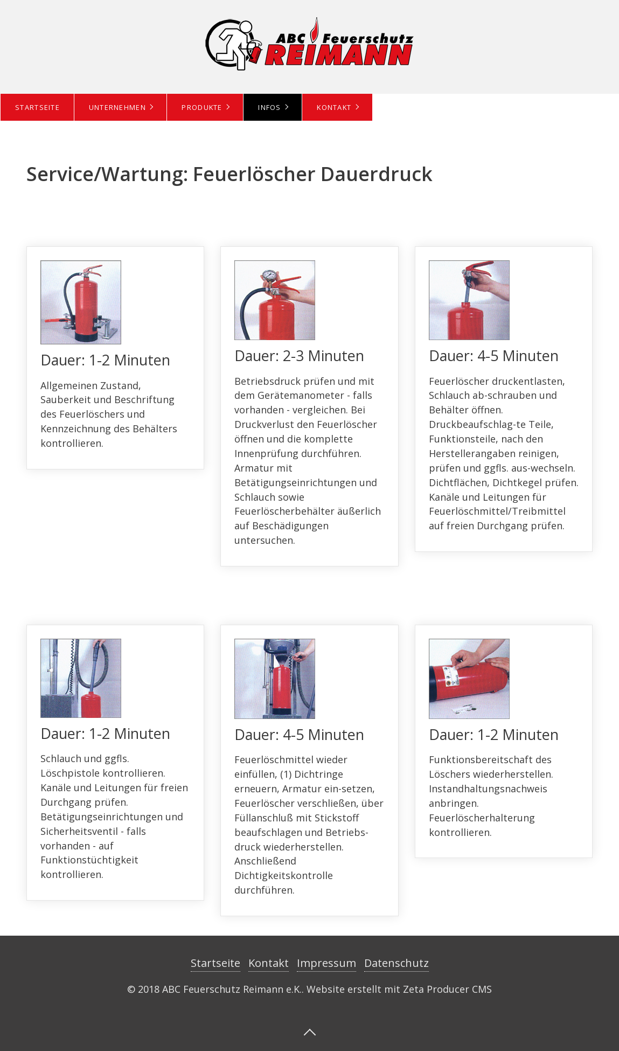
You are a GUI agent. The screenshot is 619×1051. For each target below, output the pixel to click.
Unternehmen (117, 107)
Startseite (37, 107)
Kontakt (334, 107)
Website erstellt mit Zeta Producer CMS (399, 989)
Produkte (202, 107)
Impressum (326, 963)
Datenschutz (396, 963)
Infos (269, 107)
